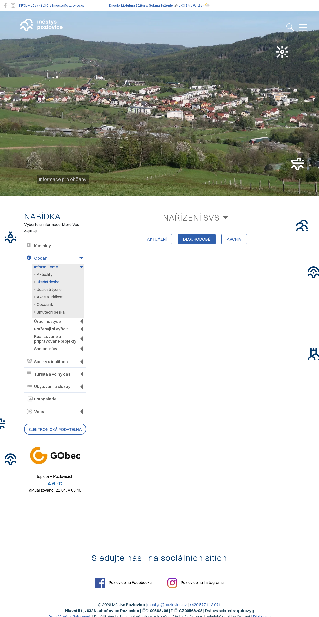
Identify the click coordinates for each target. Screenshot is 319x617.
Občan (37, 258)
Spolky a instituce (47, 361)
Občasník (45, 304)
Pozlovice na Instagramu (196, 583)
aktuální (157, 239)
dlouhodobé (196, 239)
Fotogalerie (42, 399)
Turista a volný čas (48, 374)
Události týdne (49, 289)
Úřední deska (48, 281)
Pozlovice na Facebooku (123, 583)
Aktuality (44, 274)
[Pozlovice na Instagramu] (13, 5)
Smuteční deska (51, 312)
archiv (234, 239)
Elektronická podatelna (55, 429)
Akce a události (50, 296)
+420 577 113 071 (205, 604)
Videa (36, 411)
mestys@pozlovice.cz (167, 604)
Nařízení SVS (191, 217)
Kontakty (39, 245)
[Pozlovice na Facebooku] (5, 5)
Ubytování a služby (48, 386)
